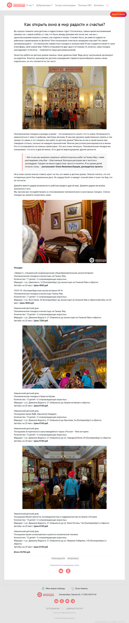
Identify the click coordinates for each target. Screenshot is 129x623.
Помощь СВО (84, 5)
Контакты (99, 5)
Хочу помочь (118, 14)
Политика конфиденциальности (64, 613)
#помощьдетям (58, 558)
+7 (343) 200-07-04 (88, 594)
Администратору (74, 609)
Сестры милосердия (65, 5)
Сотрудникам (53, 609)
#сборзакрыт (73, 558)
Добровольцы (43, 5)
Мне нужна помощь (53, 589)
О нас (29, 5)
